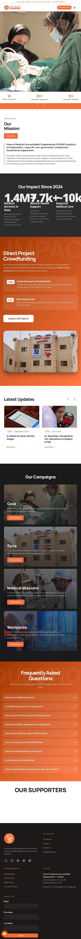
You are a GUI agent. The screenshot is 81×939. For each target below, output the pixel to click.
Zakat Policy (9, 882)
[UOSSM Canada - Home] (12, 8)
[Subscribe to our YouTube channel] (24, 861)
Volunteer (47, 848)
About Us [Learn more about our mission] (11, 136)
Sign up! (21, 935)
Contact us (47, 887)
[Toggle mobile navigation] (75, 7)
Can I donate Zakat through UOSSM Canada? (40, 733)
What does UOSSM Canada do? (40, 697)
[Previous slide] (68, 398)
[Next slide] (74, 398)
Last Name (8, 923)
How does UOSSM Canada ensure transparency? (40, 724)
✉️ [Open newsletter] (4, 934)
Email (6, 901)
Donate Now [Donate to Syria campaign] (15, 560)
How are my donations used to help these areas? (40, 715)
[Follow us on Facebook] (18, 861)
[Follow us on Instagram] (12, 861)
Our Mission (47, 839)
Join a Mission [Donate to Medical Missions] (16, 602)
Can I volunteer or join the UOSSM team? (40, 742)
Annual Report (9, 874)
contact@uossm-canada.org (64, 887)
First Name (8, 912)
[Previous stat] (37, 106)
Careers (46, 843)
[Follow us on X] (6, 861)
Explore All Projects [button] (18, 318)
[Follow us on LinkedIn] (30, 861)
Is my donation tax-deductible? (40, 760)
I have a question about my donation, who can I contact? (40, 769)
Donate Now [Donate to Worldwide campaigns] (15, 644)
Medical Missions (49, 852)
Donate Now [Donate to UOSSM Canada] (64, 7)
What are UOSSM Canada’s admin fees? (40, 751)
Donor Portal (9, 878)
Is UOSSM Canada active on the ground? (40, 706)
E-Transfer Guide (11, 886)
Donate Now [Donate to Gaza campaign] (15, 518)
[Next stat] (43, 106)
